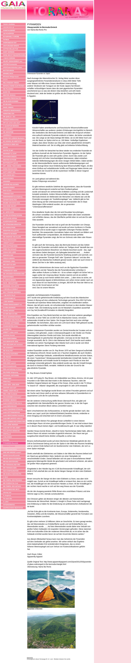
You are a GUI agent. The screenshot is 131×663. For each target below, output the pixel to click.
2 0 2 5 (5, 79)
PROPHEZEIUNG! (9, 267)
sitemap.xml (7, 492)
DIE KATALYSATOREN (10, 354)
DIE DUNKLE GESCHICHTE (12, 474)
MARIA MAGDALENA (10, 169)
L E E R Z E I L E (8, 27)
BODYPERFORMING (10, 338)
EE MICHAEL (7, 104)
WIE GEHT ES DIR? (9, 264)
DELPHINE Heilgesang (10, 372)
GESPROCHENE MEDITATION (13, 508)
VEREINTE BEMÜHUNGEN (12, 110)
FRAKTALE (6, 381)
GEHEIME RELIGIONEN (11, 184)
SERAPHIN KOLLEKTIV (11, 230)
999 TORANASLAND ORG (11, 464)
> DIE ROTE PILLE (9, 295)
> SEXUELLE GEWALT (10, 289)
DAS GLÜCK (7, 190)
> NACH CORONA (9, 58)
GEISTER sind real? (9, 387)
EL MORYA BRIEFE (9, 280)
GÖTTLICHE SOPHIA (10, 218)
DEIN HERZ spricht (9, 363)
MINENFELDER (8, 255)
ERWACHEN (7, 378)
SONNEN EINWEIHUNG (11, 120)
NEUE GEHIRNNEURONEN (12, 317)
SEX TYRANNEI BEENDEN (12, 292)
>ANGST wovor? (8, 243)
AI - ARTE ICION (8, 212)
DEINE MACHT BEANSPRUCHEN (14, 55)
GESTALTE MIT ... (9, 150)
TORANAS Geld (8, 193)
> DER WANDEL (8, 301)
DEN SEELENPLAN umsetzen (13, 344)
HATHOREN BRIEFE (10, 156)
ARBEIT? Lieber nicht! (10, 332)
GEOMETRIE (7, 329)
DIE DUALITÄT (8, 351)
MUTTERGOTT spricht (10, 163)
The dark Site (7, 498)
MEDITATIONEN (8, 178)
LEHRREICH (7, 135)
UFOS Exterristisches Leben (12, 67)
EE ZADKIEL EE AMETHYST (12, 141)
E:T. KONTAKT (8, 129)
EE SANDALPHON (9, 227)
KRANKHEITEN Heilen (10, 326)
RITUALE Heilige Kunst (11, 76)
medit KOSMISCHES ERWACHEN (14, 421)
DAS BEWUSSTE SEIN (10, 341)
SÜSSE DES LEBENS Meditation (14, 138)
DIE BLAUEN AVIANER (10, 101)
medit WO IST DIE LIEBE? (11, 428)
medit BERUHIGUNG (10, 406)
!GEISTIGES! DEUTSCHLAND (13, 320)
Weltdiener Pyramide (9, 446)
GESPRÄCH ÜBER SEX (11, 144)
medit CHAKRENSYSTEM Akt (13, 409)
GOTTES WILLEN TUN (10, 49)
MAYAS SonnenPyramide (11, 455)
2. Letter (6, 501)
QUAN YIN (6, 92)
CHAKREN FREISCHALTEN (12, 98)
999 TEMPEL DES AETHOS (12, 486)
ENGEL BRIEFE (8, 107)
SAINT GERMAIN (8, 52)
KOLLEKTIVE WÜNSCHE (11, 431)
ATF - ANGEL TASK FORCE (12, 166)
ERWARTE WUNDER (10, 233)
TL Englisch (7, 495)
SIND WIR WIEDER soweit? (12, 452)
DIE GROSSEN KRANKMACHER (13, 274)
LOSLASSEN (7, 437)
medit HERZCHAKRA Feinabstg (13, 415)
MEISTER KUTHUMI (9, 160)
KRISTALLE (7, 434)
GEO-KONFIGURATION (10, 471)
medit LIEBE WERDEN (10, 424)
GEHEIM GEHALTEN (10, 200)
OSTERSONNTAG (9, 505)
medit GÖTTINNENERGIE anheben (11, 413)
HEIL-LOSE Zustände (10, 394)
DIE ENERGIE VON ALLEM (12, 237)
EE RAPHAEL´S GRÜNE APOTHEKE (11, 37)
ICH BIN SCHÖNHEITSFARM (12, 215)
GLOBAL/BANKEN (9, 307)
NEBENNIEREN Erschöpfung (12, 197)
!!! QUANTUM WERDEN (11, 126)
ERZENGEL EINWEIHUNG (11, 209)
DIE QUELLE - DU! (9, 116)
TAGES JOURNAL (9, 24)
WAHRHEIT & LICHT (10, 153)
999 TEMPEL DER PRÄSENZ (12, 480)
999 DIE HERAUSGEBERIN (12, 458)
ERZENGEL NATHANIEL (11, 375)
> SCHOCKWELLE (9, 298)
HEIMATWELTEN (8, 113)
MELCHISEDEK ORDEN (11, 83)
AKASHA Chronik (9, 335)
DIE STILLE (7, 360)
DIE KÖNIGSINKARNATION (12, 224)
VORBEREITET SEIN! (10, 270)
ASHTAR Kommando (10, 64)
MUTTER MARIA (8, 70)
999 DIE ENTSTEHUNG (10, 461)
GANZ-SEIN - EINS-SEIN (11, 384)
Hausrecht (30, 657)
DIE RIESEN (7, 357)
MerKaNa (6, 440)
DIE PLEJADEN (8, 89)
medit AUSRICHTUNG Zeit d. (12, 403)
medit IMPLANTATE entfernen (13, 418)
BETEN (5, 147)
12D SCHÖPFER (8, 33)
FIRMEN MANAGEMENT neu (12, 304)
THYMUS (6, 39)
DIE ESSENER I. (8, 347)
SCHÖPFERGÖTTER (10, 221)
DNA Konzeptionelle (10, 366)
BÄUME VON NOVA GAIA (11, 203)
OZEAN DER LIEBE (9, 252)
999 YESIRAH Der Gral (10, 483)
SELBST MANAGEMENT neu (12, 61)
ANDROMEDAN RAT (10, 43)
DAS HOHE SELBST (10, 206)
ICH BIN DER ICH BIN (10, 314)
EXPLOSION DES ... (9, 175)
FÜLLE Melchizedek (9, 240)
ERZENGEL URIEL (9, 261)
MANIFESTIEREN (9, 187)
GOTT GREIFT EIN (9, 172)
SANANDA (6, 181)
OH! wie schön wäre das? (11, 123)
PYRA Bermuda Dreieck (10, 449)
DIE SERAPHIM (8, 132)
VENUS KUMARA (9, 258)
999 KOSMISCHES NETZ (11, 489)
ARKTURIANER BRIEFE (11, 46)
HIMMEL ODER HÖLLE (10, 391)
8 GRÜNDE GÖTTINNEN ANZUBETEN (11, 323)
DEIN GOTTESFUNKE (10, 246)
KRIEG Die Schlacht (9, 249)
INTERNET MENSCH (10, 400)
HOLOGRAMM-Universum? (12, 397)
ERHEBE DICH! (8, 73)
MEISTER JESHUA (9, 95)
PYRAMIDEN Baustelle (10, 443)
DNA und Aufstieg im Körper (12, 369)
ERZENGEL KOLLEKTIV (11, 286)
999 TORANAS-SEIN (10, 468)
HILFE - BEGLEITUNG (10, 283)
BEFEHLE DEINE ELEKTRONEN (13, 86)
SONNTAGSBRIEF (9, 30)
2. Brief (5, 477)
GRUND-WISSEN (8, 310)
